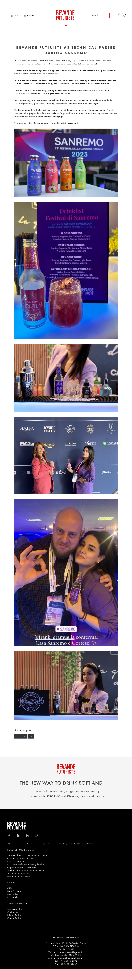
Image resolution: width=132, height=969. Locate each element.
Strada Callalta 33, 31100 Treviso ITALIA (27, 855)
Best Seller (12, 894)
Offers (10, 888)
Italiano (17, 16)
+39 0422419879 (20, 873)
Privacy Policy (14, 915)
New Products (14, 891)
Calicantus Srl (24, 844)
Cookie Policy (14, 918)
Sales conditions (15, 909)
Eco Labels (12, 897)
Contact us (12, 912)
